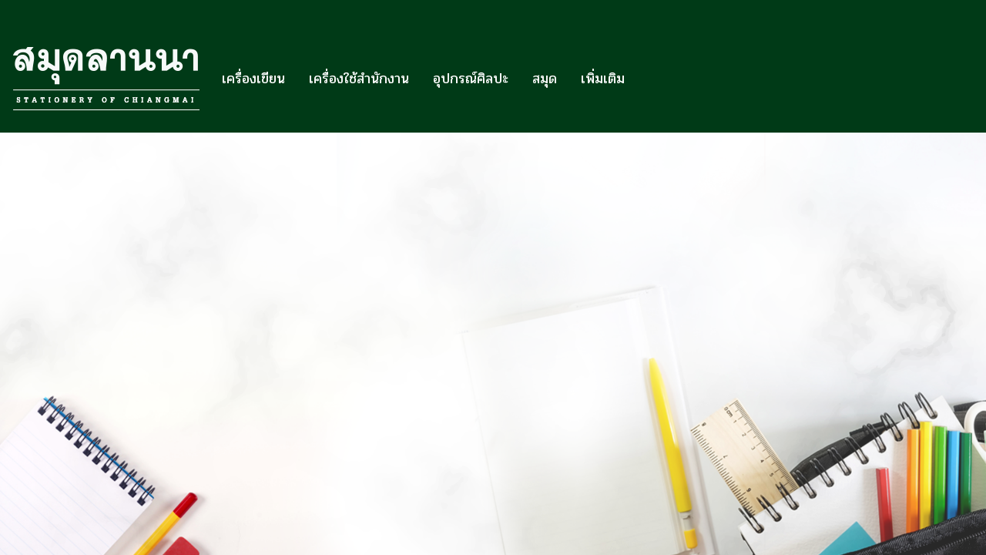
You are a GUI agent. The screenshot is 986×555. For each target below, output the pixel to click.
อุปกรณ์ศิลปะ (470, 78)
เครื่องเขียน (253, 78)
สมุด (544, 78)
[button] (650, 78)
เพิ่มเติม (603, 78)
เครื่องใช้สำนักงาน (359, 78)
